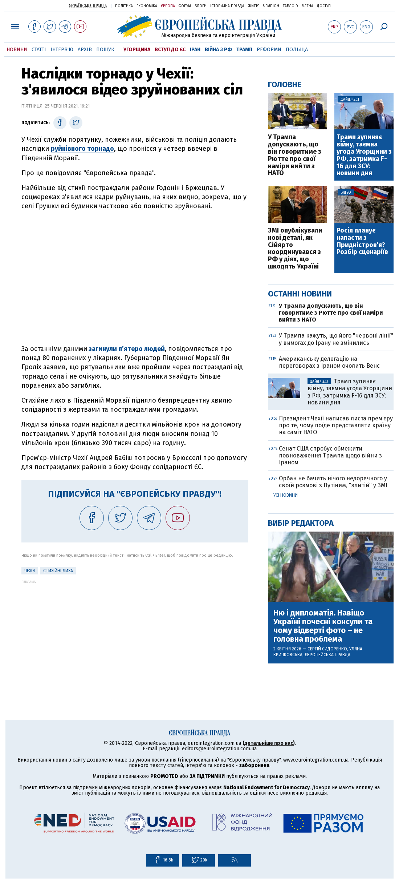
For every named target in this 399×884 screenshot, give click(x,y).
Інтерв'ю (61, 50)
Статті (39, 50)
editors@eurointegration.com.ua (219, 749)
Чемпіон (271, 6)
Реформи (269, 50)
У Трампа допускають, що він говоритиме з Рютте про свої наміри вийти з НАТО (294, 155)
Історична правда (227, 6)
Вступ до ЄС (170, 50)
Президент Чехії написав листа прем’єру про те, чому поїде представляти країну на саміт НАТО (336, 425)
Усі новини (285, 495)
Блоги (201, 6)
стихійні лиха (58, 570)
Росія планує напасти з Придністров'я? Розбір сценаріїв (362, 241)
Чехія (29, 570)
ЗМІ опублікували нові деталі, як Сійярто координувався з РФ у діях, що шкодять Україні (295, 248)
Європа (168, 6)
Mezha (307, 6)
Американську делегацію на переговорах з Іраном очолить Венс (329, 362)
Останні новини (300, 294)
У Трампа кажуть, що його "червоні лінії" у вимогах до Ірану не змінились (336, 339)
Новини (17, 50)
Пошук (105, 50)
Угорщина (136, 50)
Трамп (244, 50)
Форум (185, 6)
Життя (254, 6)
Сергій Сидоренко (327, 648)
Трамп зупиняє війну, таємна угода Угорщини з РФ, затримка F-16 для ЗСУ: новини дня (364, 155)
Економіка (147, 6)
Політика (124, 6)
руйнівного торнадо (82, 149)
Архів (85, 50)
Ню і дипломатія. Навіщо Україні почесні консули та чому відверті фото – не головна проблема (322, 626)
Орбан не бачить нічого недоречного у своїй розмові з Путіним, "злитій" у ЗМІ (333, 482)
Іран (195, 50)
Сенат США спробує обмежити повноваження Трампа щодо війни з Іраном (330, 455)
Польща (297, 50)
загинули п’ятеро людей (127, 349)
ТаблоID (290, 6)
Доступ (324, 6)
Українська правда (88, 5)
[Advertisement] (134, 634)
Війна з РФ (218, 50)
